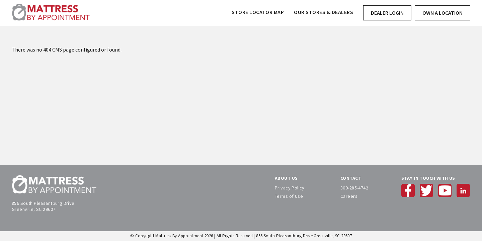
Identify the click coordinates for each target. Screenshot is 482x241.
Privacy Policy (290, 188)
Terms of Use (289, 196)
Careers (348, 196)
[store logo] (51, 13)
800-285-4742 (354, 188)
